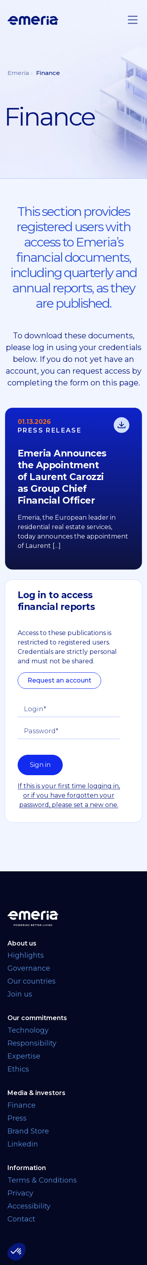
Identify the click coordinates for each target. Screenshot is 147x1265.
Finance (21, 1105)
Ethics (18, 1069)
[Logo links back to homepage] (32, 20)
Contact (21, 1219)
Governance (28, 968)
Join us (19, 994)
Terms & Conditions (42, 1180)
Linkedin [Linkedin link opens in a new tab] (22, 1144)
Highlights (25, 955)
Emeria (18, 73)
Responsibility (31, 1043)
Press (17, 1118)
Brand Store (28, 1131)
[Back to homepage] (73, 918)
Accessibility (29, 1206)
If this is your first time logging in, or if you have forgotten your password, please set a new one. (69, 795)
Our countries (31, 981)
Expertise (23, 1056)
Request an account (59, 680)
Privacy (20, 1193)
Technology (28, 1030)
